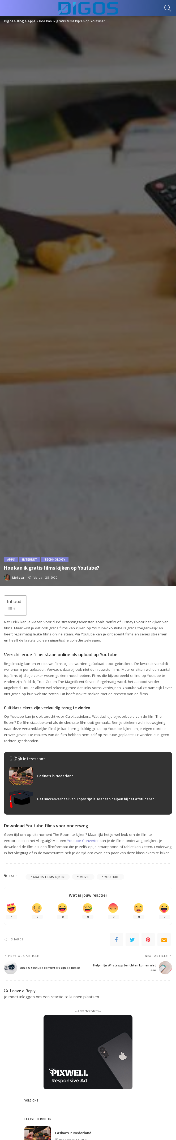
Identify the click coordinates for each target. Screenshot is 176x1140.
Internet (29, 560)
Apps (11, 560)
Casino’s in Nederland (55, 775)
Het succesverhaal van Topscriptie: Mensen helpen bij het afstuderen (95, 799)
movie (84, 877)
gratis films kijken (49, 877)
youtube (111, 877)
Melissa (18, 577)
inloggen (27, 996)
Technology (54, 560)
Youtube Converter (83, 840)
